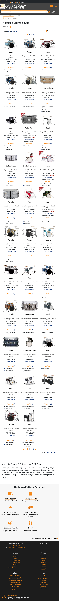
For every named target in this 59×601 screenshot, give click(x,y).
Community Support (15, 558)
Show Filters (6, 25)
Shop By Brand (44, 567)
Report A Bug (43, 571)
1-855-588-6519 (15, 528)
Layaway (43, 551)
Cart (15, 541)
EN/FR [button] (55, 0)
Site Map (43, 565)
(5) (51, 142)
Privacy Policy (15, 569)
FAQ (44, 558)
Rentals (44, 539)
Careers (44, 563)
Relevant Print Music (10, 16)
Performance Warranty (15, 561)
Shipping (43, 552)
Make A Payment (15, 545)
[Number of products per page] (48, 29)
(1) (14, 216)
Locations (43, 560)
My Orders (15, 547)
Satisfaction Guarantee (15, 563)
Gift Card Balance (15, 549)
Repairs (44, 543)
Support (43, 547)
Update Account (15, 543)
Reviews (43, 569)
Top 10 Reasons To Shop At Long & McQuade (45, 521)
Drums (12, 14)
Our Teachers (15, 572)
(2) (32, 292)
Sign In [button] (46, 0)
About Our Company (15, 560)
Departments (6, 14)
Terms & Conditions (15, 567)
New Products (43, 538)
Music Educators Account (15, 551)
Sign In (15, 538)
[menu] (56, 3)
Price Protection (15, 565)
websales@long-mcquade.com (15, 530)
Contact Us (3, 0)
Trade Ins (43, 545)
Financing (43, 549)
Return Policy (15, 571)
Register (15, 539)
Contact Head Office (43, 561)
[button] (51, 3)
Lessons (43, 541)
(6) (51, 66)
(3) (32, 66)
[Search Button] (46, 10)
